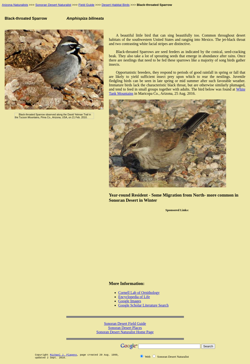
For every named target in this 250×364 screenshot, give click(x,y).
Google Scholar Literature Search (143, 305)
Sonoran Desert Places (125, 328)
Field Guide (86, 5)
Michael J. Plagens (63, 354)
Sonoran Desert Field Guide (125, 324)
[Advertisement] (177, 246)
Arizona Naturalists (15, 5)
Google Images (129, 301)
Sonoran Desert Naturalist (53, 5)
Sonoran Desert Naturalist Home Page (124, 332)
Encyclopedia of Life (134, 297)
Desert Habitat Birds (116, 5)
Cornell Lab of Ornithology (139, 293)
